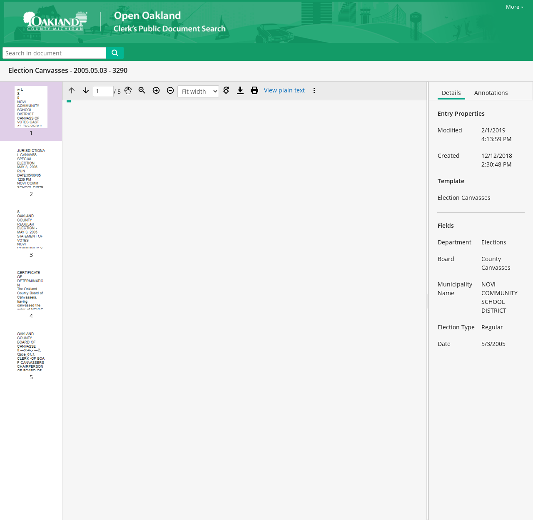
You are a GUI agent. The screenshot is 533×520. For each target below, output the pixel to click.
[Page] (103, 91)
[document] (481, 301)
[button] (31, 111)
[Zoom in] (156, 90)
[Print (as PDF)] (254, 90)
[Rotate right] (226, 90)
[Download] (240, 90)
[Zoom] (142, 90)
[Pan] (128, 90)
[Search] (115, 53)
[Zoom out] (170, 90)
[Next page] (86, 90)
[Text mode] (284, 90)
